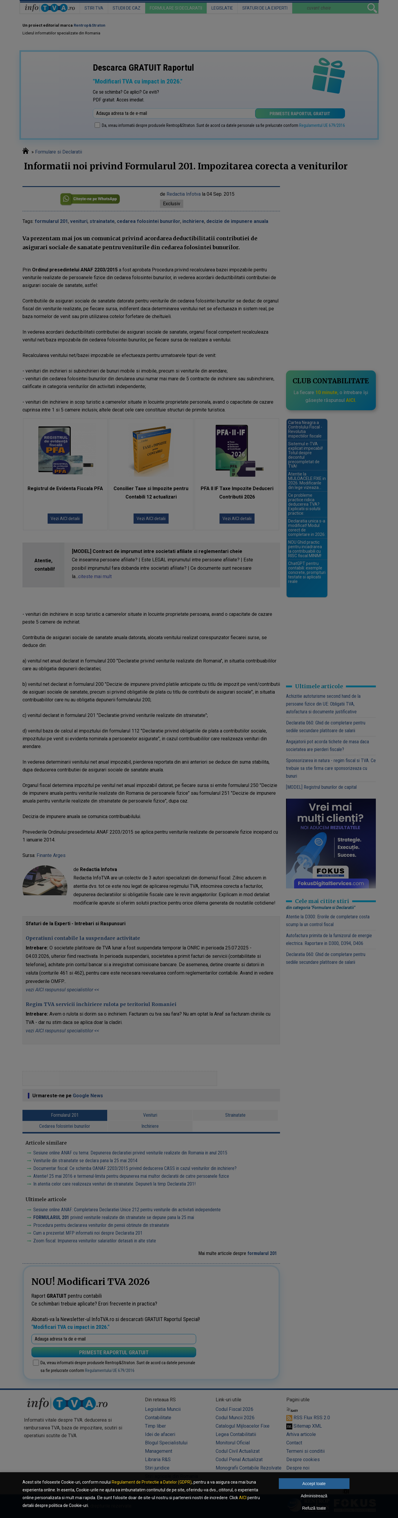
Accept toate (314, 1483)
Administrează (314, 1495)
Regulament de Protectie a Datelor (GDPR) (152, 1482)
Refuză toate (314, 1508)
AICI (242, 1497)
